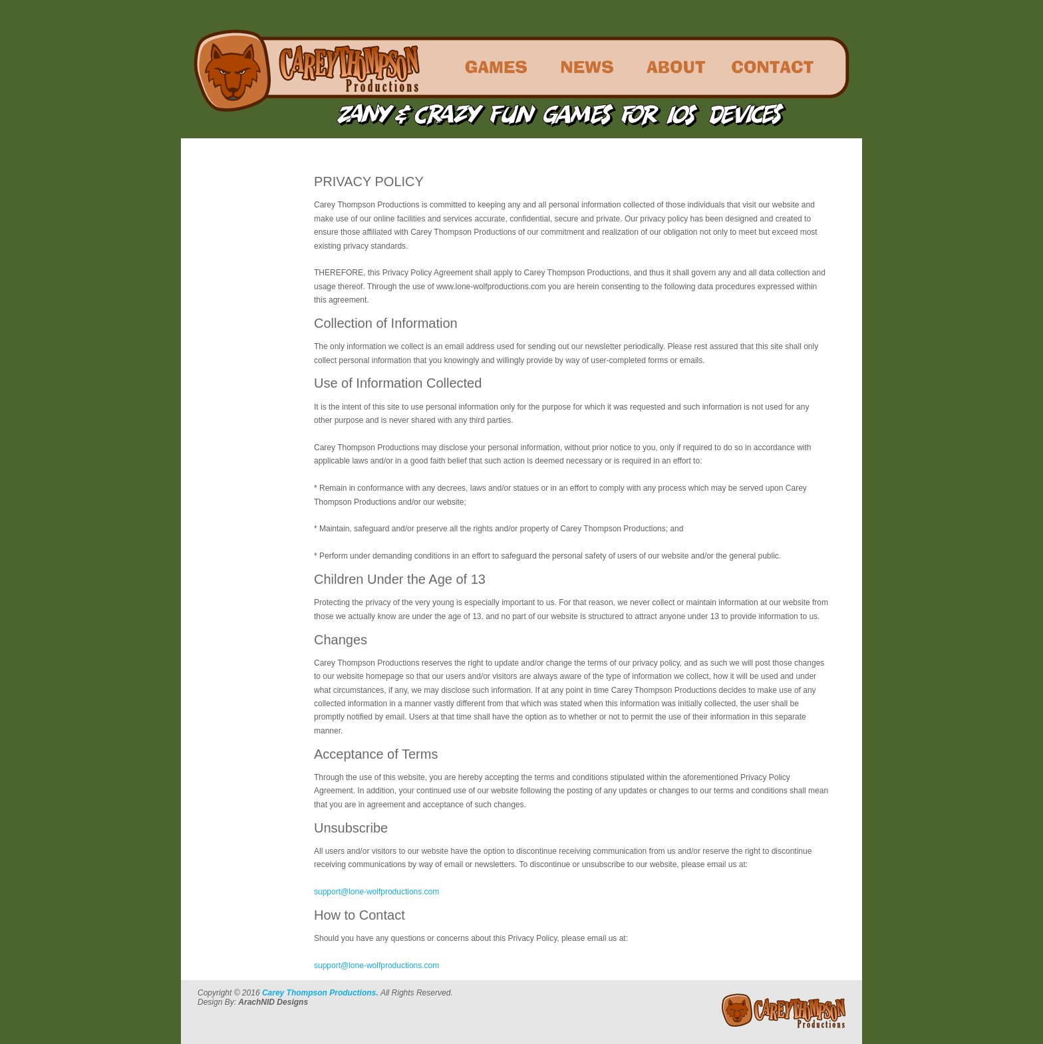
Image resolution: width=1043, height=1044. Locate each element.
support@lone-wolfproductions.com (376, 891)
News (587, 27)
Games (493, 27)
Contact (773, 27)
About (680, 27)
